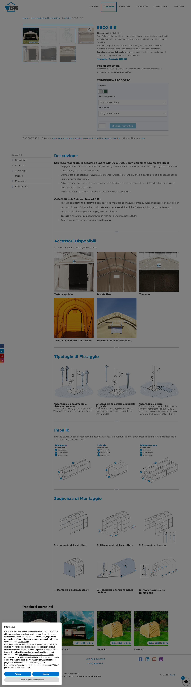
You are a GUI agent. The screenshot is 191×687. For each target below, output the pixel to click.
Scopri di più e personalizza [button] (32, 680)
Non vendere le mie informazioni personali (36, 655)
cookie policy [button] (23, 642)
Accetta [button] (46, 674)
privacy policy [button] (39, 662)
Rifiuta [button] (18, 674)
